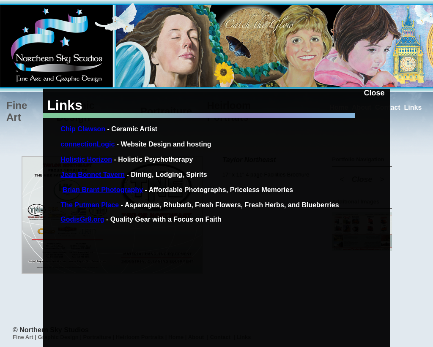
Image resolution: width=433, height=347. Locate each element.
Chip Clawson (82, 129)
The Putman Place (89, 205)
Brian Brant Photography (103, 189)
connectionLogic (87, 144)
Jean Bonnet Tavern (92, 174)
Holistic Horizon (86, 159)
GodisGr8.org (82, 219)
